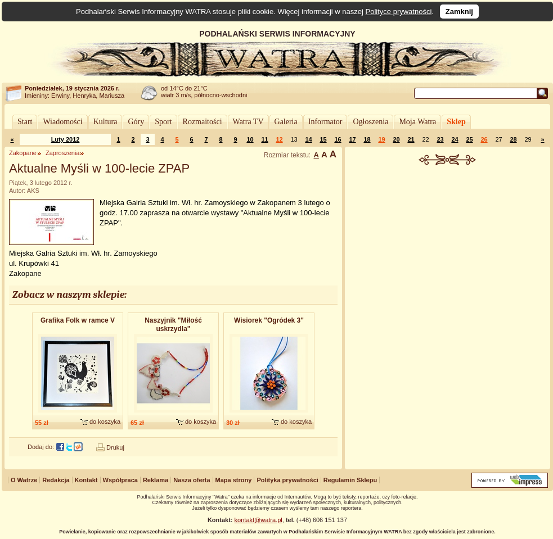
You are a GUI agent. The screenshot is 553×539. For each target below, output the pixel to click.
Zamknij (459, 11)
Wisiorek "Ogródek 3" (269, 320)
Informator (325, 121)
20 (396, 139)
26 (483, 139)
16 (337, 139)
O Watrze (24, 480)
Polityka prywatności (287, 480)
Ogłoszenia (370, 121)
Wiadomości (62, 121)
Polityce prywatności (399, 11)
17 (352, 139)
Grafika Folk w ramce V (78, 320)
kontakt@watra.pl (258, 520)
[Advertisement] (447, 241)
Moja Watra (417, 121)
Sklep (456, 121)
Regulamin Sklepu (350, 480)
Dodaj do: (41, 446)
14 (308, 139)
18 (366, 139)
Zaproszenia (63, 153)
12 (279, 139)
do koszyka (104, 421)
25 (469, 139)
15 (323, 139)
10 (249, 139)
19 (381, 139)
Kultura (105, 121)
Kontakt (86, 480)
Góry (136, 121)
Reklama (155, 480)
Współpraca (120, 480)
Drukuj (115, 447)
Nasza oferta (191, 480)
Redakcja (55, 480)
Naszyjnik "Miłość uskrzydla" (173, 324)
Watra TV (248, 121)
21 (410, 139)
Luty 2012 (65, 139)
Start (24, 121)
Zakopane (23, 153)
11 (264, 139)
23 (440, 139)
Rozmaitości (202, 121)
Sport (163, 121)
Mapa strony (233, 480)
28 (513, 139)
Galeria (286, 121)
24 (454, 139)
